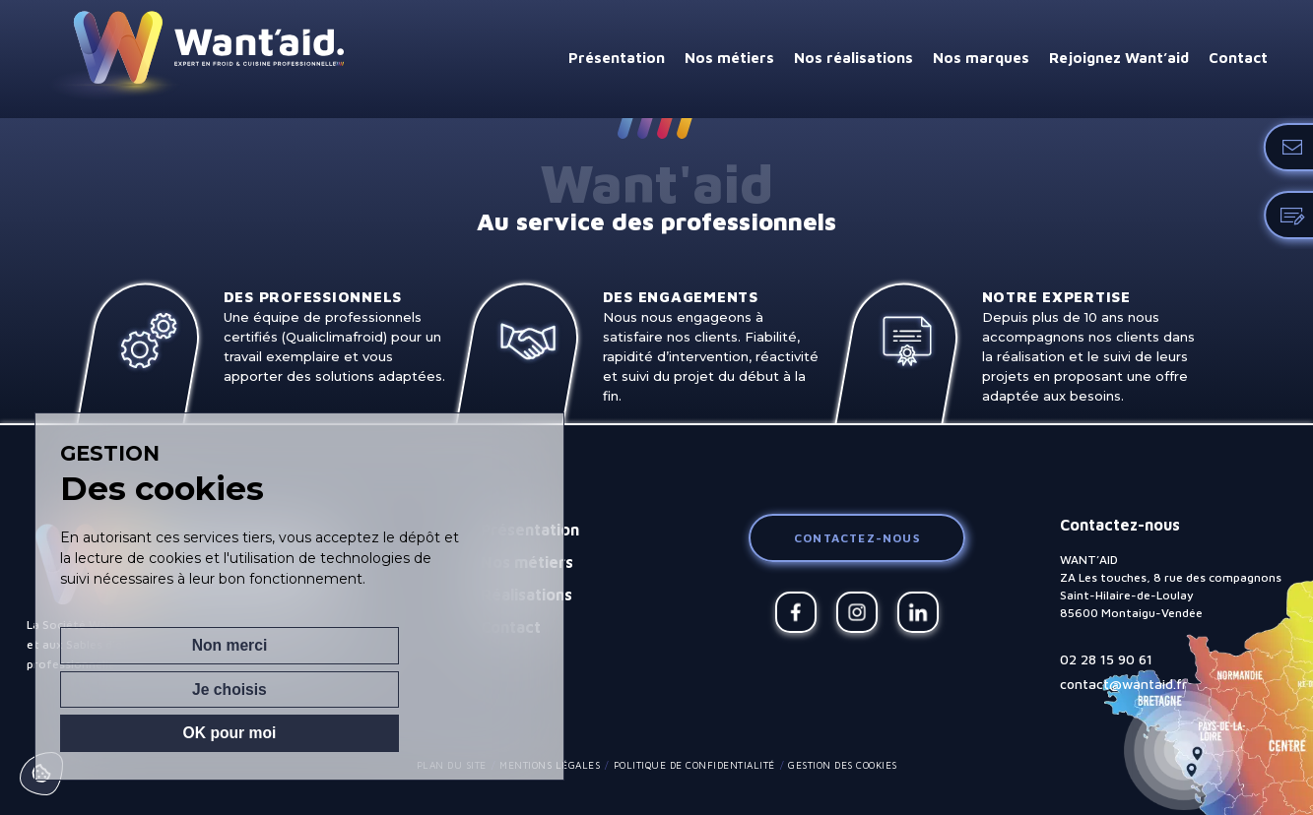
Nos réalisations (853, 57)
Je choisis (279, 731)
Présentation (616, 57)
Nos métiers (729, 57)
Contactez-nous (857, 538)
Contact (1238, 57)
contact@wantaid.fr (1123, 683)
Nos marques (981, 57)
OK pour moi (430, 731)
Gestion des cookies (842, 765)
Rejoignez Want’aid (1119, 57)
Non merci (129, 731)
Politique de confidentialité (694, 765)
